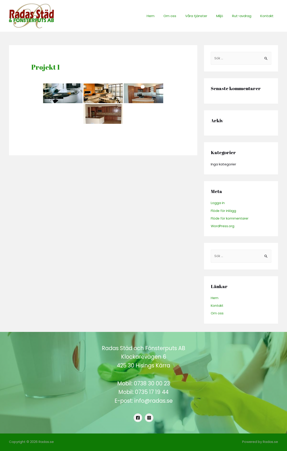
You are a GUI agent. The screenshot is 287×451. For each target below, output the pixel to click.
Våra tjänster (204, 15)
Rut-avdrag (245, 15)
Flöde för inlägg (223, 210)
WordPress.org (223, 225)
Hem (163, 15)
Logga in (218, 203)
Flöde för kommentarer (230, 218)
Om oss (180, 15)
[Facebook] (138, 417)
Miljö (225, 15)
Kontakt (268, 15)
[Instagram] (149, 417)
